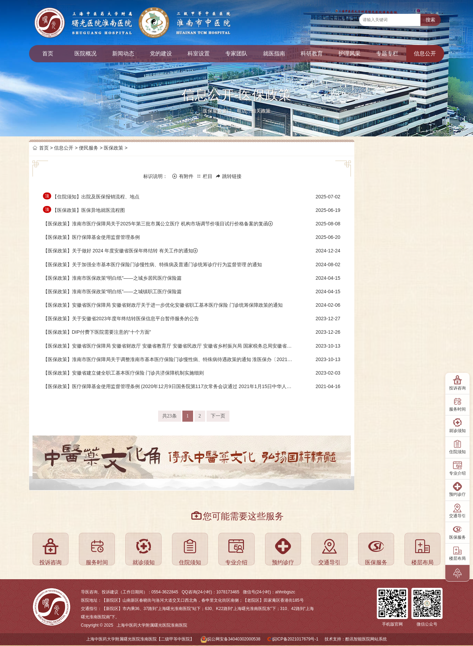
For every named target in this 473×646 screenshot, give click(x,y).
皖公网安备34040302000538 (233, 639)
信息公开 (425, 53)
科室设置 (199, 53)
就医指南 (274, 53)
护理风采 (349, 53)
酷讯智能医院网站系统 (366, 639)
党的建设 (161, 53)
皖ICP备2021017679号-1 (295, 639)
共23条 (169, 416)
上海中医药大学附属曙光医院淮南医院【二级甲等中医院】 (140, 639)
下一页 (218, 416)
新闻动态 (123, 53)
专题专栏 (387, 53)
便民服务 (88, 148)
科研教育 (312, 53)
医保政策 (113, 148)
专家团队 (236, 53)
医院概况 (85, 53)
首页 (47, 53)
